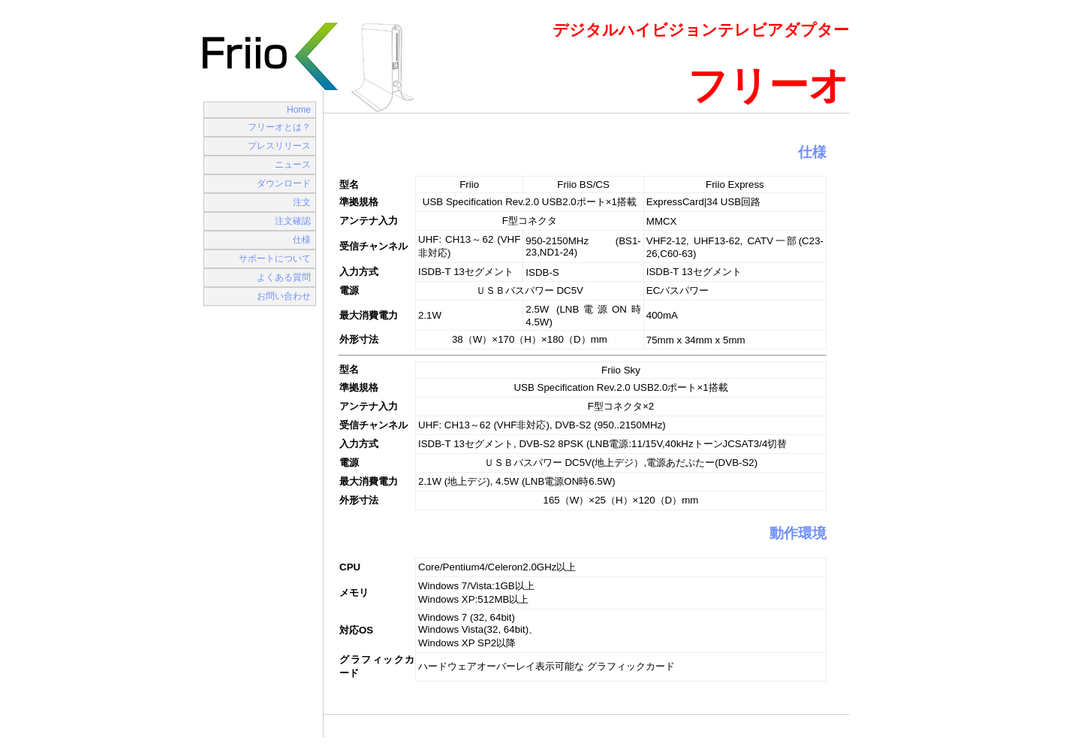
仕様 (302, 239)
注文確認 (293, 221)
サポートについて (275, 258)
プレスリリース (279, 146)
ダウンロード (284, 183)
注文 (302, 202)
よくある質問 (284, 277)
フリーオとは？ (279, 127)
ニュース (293, 164)
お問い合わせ (284, 296)
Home (299, 109)
